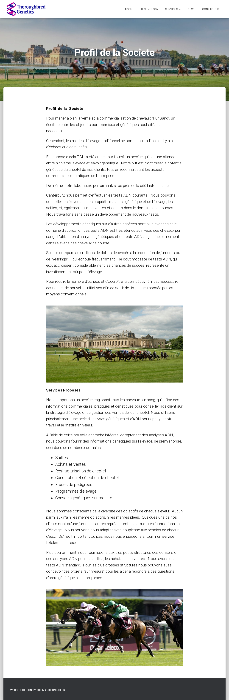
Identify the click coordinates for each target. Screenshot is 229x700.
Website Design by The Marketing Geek (37, 690)
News (191, 9)
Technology (149, 9)
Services (173, 9)
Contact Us (210, 9)
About (129, 9)
